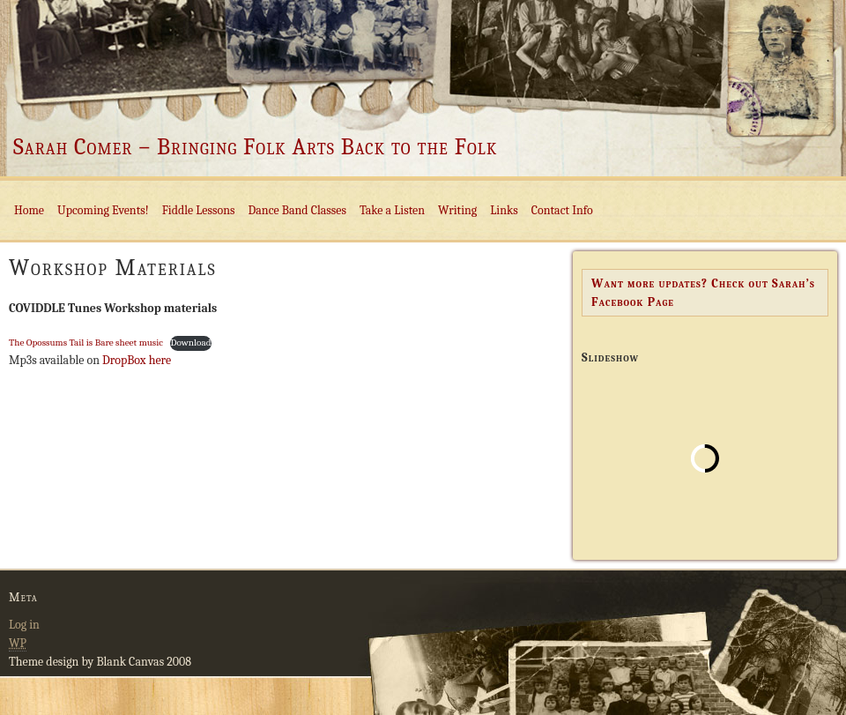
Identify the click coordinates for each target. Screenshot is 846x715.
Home (29, 210)
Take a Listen (392, 210)
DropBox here (135, 360)
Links (503, 210)
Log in (24, 624)
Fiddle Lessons (198, 210)
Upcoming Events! (103, 210)
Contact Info (562, 210)
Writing (457, 210)
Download (190, 342)
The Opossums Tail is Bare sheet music (86, 342)
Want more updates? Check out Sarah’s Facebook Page (703, 292)
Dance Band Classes (297, 210)
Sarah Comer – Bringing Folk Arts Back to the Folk (255, 147)
